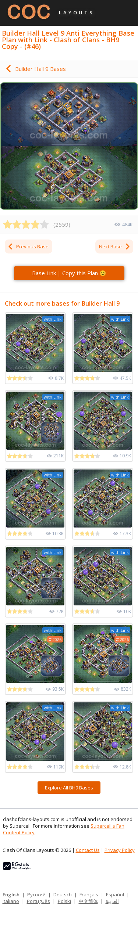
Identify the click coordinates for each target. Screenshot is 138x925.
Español (115, 894)
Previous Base (28, 246)
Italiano (11, 901)
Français (88, 894)
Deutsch (62, 894)
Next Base (115, 246)
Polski (64, 901)
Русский (36, 894)
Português (38, 901)
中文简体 (88, 901)
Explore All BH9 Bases (69, 787)
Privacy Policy (120, 850)
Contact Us (88, 850)
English (11, 894)
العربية (112, 901)
